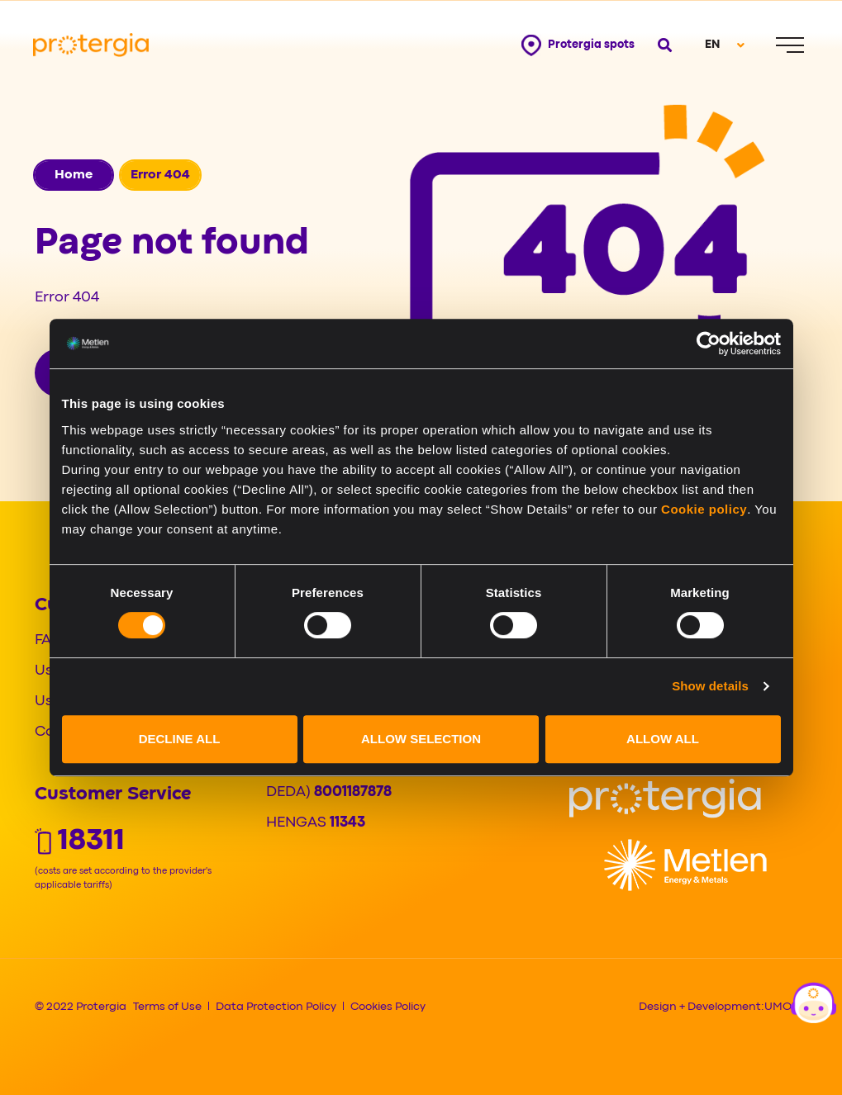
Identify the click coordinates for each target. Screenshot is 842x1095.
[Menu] (790, 45)
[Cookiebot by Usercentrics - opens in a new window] (708, 343)
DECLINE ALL (180, 739)
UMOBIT (786, 1007)
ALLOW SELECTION (421, 739)
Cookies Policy (388, 1007)
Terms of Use (167, 1007)
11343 (347, 823)
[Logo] (665, 799)
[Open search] (663, 45)
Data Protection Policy (276, 1007)
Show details (710, 686)
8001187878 (353, 792)
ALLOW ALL (662, 739)
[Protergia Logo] (91, 45)
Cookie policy (704, 509)
